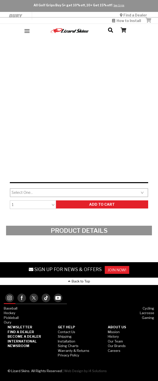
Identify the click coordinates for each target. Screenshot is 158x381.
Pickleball (11, 318)
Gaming (148, 318)
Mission (114, 332)
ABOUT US (117, 327)
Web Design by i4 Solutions (85, 371)
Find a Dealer (134, 15)
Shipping (65, 336)
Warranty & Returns (73, 351)
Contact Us (66, 332)
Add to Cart (102, 204)
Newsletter (20, 327)
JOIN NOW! (117, 270)
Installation (66, 341)
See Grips (118, 5)
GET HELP (66, 327)
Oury (7, 322)
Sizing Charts (68, 346)
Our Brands (117, 346)
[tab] (9, 298)
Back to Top (79, 281)
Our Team (115, 341)
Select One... (22, 192)
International (22, 341)
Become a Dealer (24, 336)
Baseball (10, 308)
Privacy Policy (68, 355)
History (113, 336)
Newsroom (18, 346)
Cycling (148, 308)
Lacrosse (147, 313)
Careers (114, 351)
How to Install (126, 20)
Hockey (9, 313)
